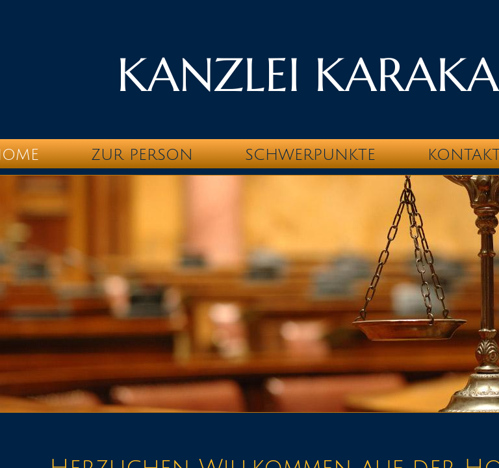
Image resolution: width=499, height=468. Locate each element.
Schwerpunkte (310, 154)
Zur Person (142, 154)
